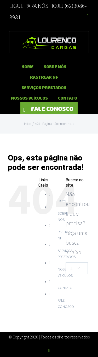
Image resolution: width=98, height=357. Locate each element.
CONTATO (65, 287)
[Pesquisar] (71, 268)
